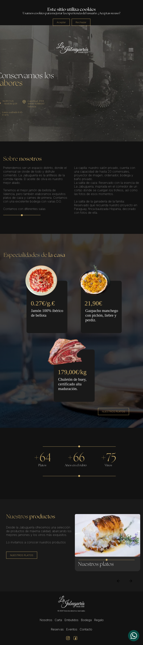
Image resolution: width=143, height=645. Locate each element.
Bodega (86, 620)
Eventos (71, 629)
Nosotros (46, 620)
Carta (58, 620)
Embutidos (71, 620)
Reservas (57, 629)
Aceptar (61, 22)
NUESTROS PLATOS (113, 411)
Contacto (86, 629)
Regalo (99, 620)
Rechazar (81, 22)
